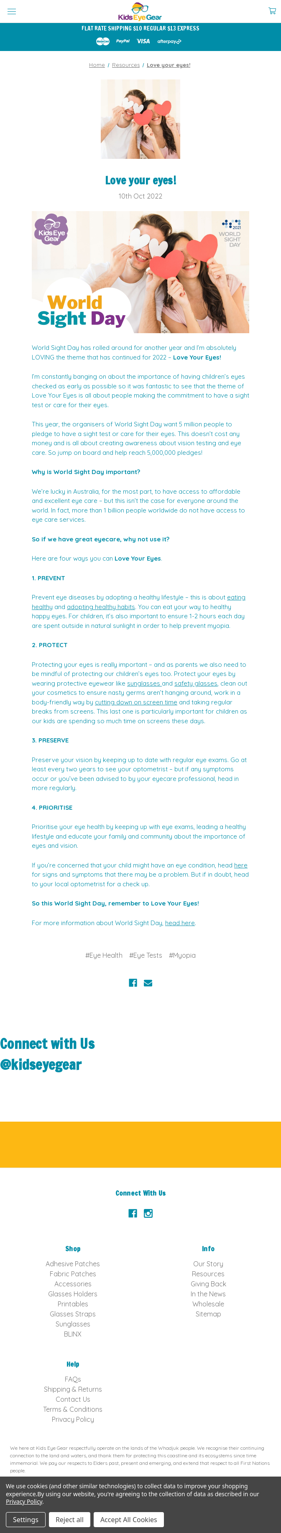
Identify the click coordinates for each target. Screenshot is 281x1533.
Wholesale (208, 1304)
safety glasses (195, 683)
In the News (208, 1294)
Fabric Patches (73, 1274)
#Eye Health (104, 955)
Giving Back (208, 1284)
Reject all (70, 1519)
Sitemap (208, 1314)
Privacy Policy (73, 1419)
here (241, 865)
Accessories (73, 1284)
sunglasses (144, 683)
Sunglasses (73, 1324)
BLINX (73, 1334)
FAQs (73, 1379)
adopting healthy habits (101, 607)
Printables (73, 1304)
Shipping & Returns (73, 1389)
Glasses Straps (73, 1314)
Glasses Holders (72, 1294)
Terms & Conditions (72, 1409)
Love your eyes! (140, 180)
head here (180, 923)
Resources (208, 1274)
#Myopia (182, 955)
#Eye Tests (145, 955)
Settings (25, 1519)
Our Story (208, 1264)
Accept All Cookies (128, 1519)
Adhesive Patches (73, 1264)
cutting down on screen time (136, 702)
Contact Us (73, 1399)
